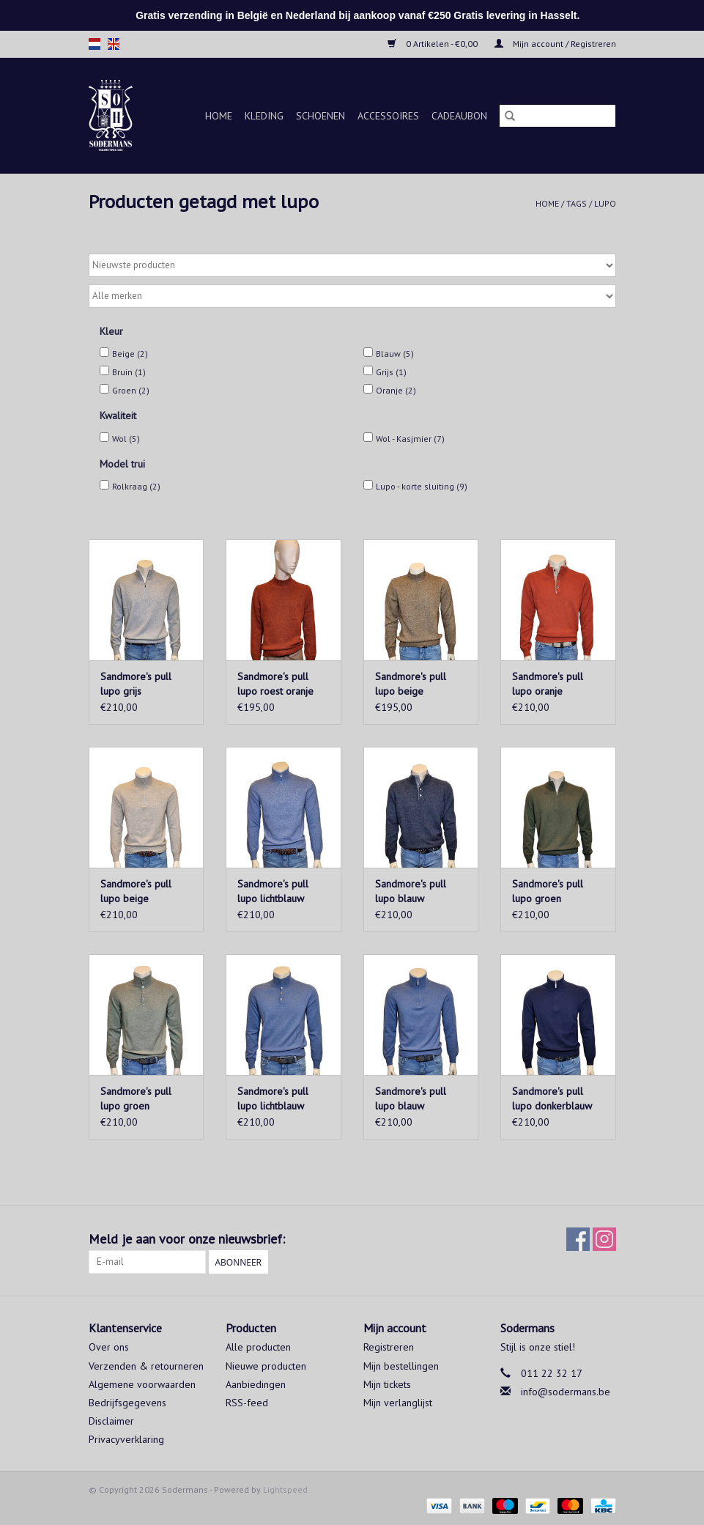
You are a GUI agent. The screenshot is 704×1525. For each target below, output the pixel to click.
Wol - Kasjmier (410, 438)
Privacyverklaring (126, 1439)
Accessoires (388, 115)
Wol (126, 438)
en (113, 44)
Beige (130, 353)
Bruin (129, 371)
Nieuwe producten (266, 1366)
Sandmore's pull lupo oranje (547, 684)
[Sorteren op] (352, 265)
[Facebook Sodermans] (578, 1239)
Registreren (388, 1347)
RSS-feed (247, 1402)
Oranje (396, 390)
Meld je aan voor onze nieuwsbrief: (187, 1239)
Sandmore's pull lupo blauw (410, 891)
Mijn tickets (387, 1384)
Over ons (109, 1347)
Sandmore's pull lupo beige (410, 684)
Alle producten (258, 1347)
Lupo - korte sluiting (421, 486)
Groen (130, 390)
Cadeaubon (459, 115)
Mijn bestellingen (401, 1366)
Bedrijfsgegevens (127, 1402)
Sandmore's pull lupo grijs (135, 684)
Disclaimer (111, 1421)
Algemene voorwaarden (142, 1384)
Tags (576, 203)
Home (218, 115)
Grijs (391, 371)
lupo (605, 203)
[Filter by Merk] (352, 296)
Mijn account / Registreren (555, 43)
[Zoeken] (557, 116)
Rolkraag (136, 486)
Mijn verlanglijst (397, 1402)
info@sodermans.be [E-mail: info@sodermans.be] (565, 1391)
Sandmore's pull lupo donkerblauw (552, 1098)
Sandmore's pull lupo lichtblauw (272, 891)
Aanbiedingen (256, 1384)
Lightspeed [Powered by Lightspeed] (285, 1489)
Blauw (395, 353)
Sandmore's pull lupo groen (547, 891)
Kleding (264, 115)
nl (94, 44)
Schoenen (320, 115)
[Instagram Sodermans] (604, 1239)
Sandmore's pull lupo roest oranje (275, 684)
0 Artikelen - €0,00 (434, 43)
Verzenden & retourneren (146, 1366)
